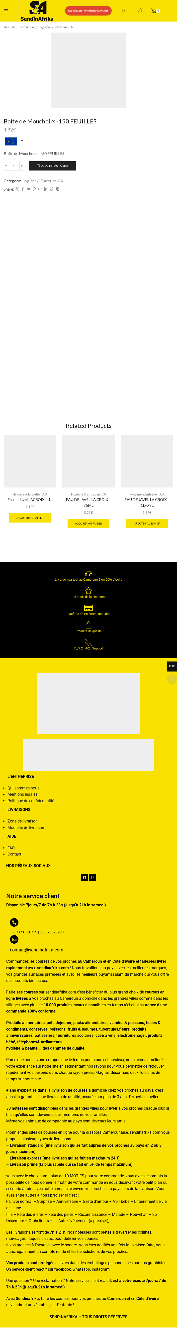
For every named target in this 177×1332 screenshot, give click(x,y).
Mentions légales (22, 798)
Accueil (9, 27)
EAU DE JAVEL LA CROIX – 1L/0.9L (147, 506)
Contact (14, 858)
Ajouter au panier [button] (30, 521)
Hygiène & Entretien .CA (59, 27)
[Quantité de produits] (13, 166)
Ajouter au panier (55, 166)
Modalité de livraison (25, 831)
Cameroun (27, 27)
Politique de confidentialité (30, 805)
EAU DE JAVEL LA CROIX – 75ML (88, 506)
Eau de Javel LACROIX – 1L (30, 503)
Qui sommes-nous (23, 792)
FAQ (11, 852)
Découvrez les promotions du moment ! (88, 11)
